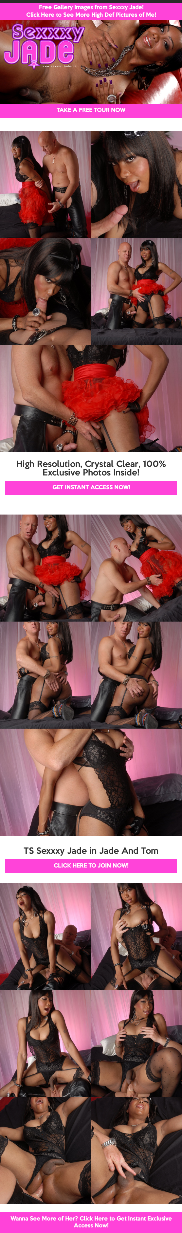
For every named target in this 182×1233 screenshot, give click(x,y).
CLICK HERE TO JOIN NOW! (91, 866)
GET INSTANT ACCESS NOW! (91, 487)
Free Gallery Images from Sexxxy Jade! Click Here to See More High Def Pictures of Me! (91, 11)
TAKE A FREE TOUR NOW (91, 110)
